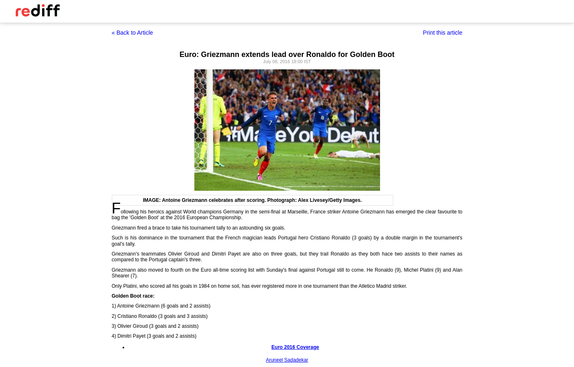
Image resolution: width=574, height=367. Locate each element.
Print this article (443, 32)
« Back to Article (132, 32)
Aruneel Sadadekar (287, 360)
